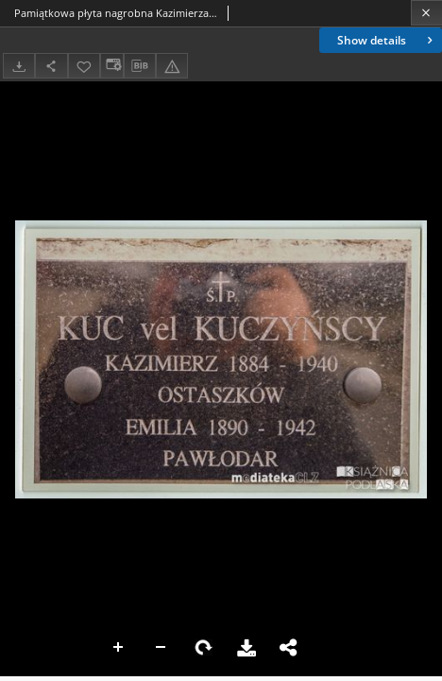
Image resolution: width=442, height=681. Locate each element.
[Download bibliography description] (140, 66)
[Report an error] (172, 66)
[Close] (426, 13)
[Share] (51, 66)
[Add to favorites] (84, 66)
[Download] (19, 66)
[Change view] (111, 66)
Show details (386, 40)
